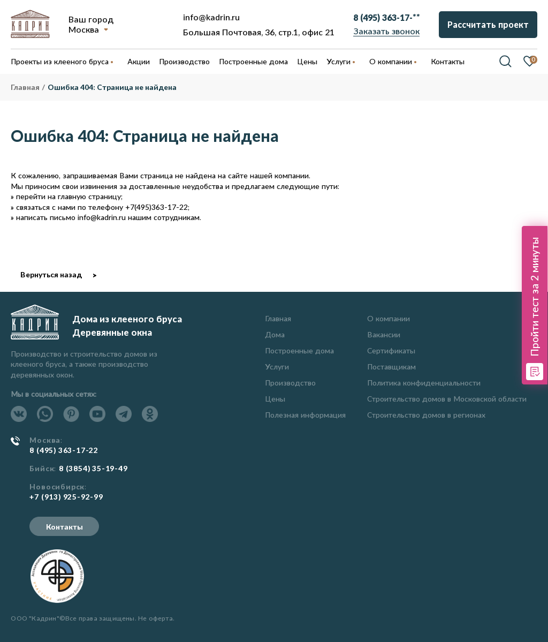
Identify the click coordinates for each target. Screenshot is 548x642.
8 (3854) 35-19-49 (93, 468)
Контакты (64, 526)
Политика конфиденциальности (424, 382)
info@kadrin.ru (211, 17)
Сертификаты (391, 350)
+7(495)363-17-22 (156, 207)
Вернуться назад (51, 274)
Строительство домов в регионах (426, 414)
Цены (275, 398)
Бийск (41, 468)
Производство (290, 382)
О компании (388, 318)
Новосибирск (57, 486)
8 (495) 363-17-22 (63, 450)
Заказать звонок (387, 31)
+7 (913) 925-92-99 (66, 497)
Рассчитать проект (488, 24)
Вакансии (383, 334)
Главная (278, 318)
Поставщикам (391, 366)
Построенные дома (253, 61)
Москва (83, 29)
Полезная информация (305, 414)
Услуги (277, 366)
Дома (275, 334)
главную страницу (89, 196)
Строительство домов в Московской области (447, 398)
